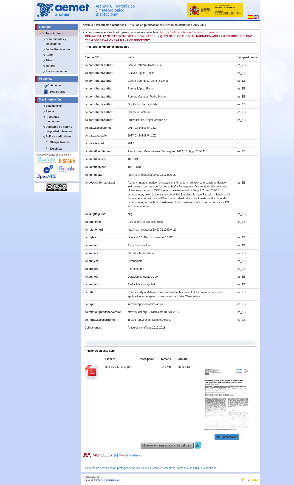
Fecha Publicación (58, 49)
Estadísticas (54, 105)
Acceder (55, 85)
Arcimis (88, 25)
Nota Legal (88, 480)
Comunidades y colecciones (56, 41)
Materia (50, 65)
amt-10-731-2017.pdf (118, 366)
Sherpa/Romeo (60, 142)
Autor (49, 54)
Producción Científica (110, 25)
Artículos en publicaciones (145, 25)
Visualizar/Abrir (227, 437)
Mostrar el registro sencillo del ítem (167, 445)
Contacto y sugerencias (106, 480)
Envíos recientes (57, 71)
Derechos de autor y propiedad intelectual (60, 129)
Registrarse (57, 91)
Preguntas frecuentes (53, 119)
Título (49, 60)
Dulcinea (56, 148)
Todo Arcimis (54, 33)
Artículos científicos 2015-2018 (186, 25)
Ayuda (50, 111)
